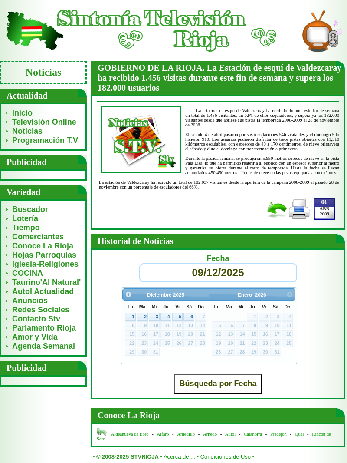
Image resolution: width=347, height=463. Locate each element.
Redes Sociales (40, 309)
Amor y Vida (35, 337)
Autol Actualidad (43, 291)
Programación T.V (45, 140)
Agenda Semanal (43, 346)
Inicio (22, 113)
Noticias (27, 131)
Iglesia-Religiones (45, 264)
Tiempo (26, 227)
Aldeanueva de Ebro (130, 434)
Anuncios (30, 300)
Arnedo (210, 434)
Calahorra (253, 434)
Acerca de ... (179, 456)
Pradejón (278, 434)
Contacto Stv (36, 318)
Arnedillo (186, 434)
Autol (231, 434)
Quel (299, 434)
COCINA (27, 273)
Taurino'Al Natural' (46, 282)
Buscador (30, 209)
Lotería (25, 218)
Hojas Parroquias (44, 255)
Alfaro (163, 434)
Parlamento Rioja (44, 328)
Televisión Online (44, 122)
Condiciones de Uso (225, 456)
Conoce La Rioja (42, 245)
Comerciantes (38, 236)
